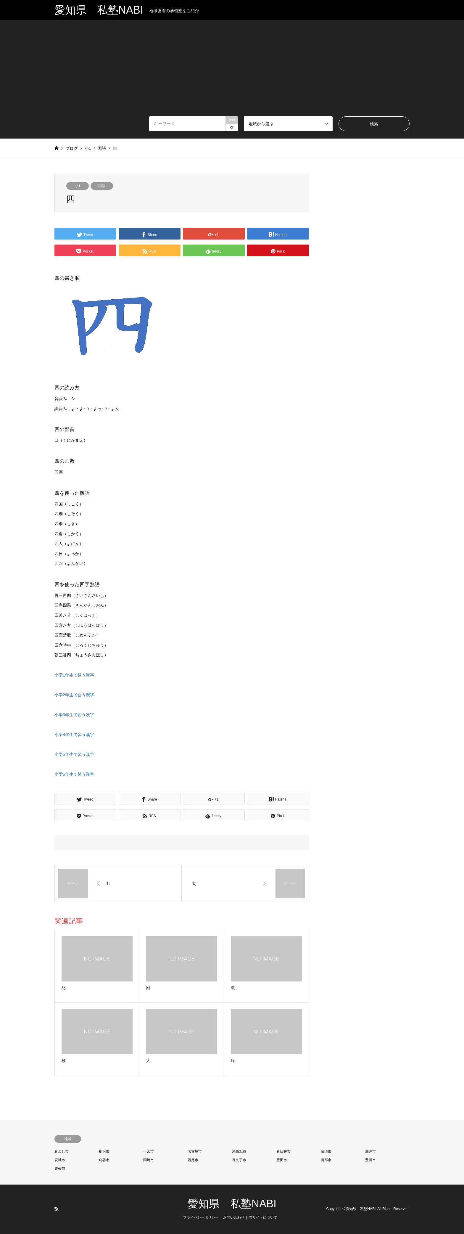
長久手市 (239, 1160)
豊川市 (370, 1160)
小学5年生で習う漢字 (74, 754)
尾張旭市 (239, 1151)
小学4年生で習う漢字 (74, 734)
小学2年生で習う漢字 (74, 694)
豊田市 (281, 1160)
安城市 (59, 1160)
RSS (56, 1209)
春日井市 (283, 1151)
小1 (77, 186)
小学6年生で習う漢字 (74, 774)
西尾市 (193, 1160)
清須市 (326, 1151)
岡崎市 (148, 1160)
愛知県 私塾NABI (232, 1204)
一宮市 (148, 1151)
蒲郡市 (326, 1160)
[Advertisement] (232, 71)
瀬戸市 (370, 1151)
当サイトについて (263, 1217)
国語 (101, 186)
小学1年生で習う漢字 (74, 675)
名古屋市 (195, 1151)
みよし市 (61, 1151)
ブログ (71, 148)
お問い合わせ (233, 1217)
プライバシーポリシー (201, 1217)
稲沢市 (104, 1151)
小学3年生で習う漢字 (74, 714)
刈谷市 (104, 1160)
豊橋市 (59, 1168)
